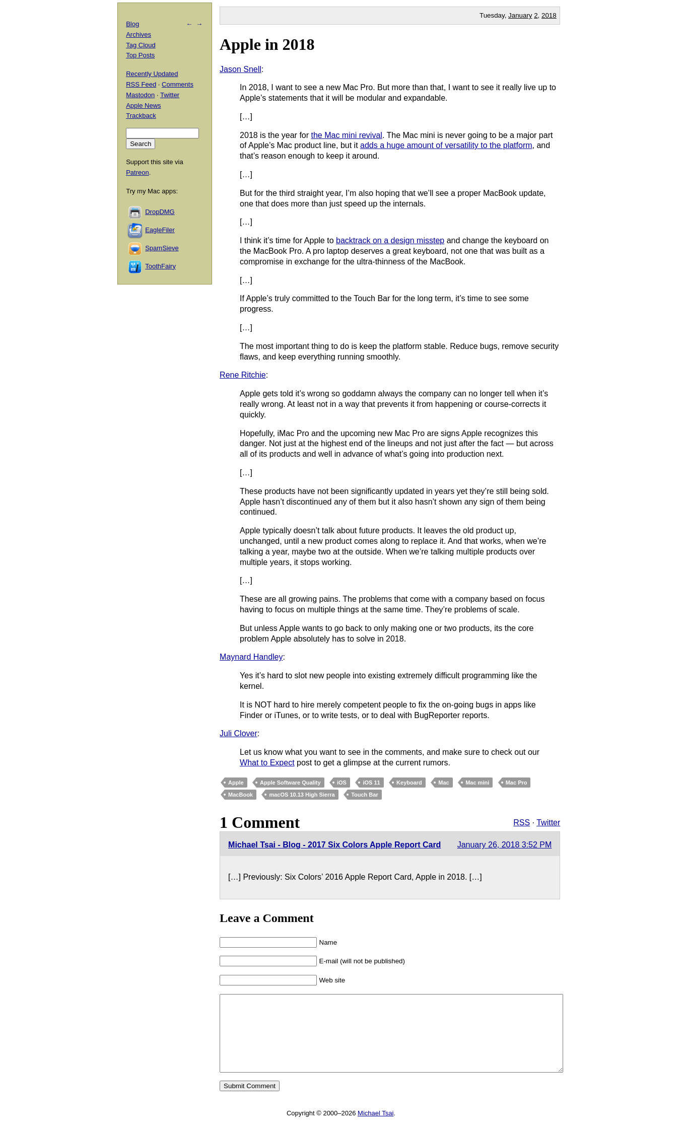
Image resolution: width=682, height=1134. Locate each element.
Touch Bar (364, 795)
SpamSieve (161, 248)
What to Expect (267, 762)
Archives (138, 34)
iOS (342, 782)
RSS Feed (141, 84)
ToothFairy (160, 266)
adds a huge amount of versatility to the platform (446, 145)
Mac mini (477, 782)
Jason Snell (240, 69)
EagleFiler (160, 230)
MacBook (240, 795)
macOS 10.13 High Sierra (301, 795)
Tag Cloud (141, 45)
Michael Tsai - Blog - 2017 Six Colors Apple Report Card (334, 844)
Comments (177, 84)
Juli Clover (238, 733)
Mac (443, 782)
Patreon (137, 172)
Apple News (143, 105)
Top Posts (140, 55)
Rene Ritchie (243, 375)
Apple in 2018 (267, 44)
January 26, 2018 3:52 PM (504, 844)
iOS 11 (371, 782)
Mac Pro (516, 782)
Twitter (548, 822)
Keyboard (409, 782)
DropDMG (160, 212)
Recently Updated (152, 74)
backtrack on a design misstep (390, 240)
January (520, 15)
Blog (132, 24)
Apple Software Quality (290, 782)
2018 (549, 15)
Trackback (141, 115)
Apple (236, 782)
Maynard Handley (251, 657)
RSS (521, 822)
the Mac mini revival (346, 135)
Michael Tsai (375, 1128)
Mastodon (140, 95)
